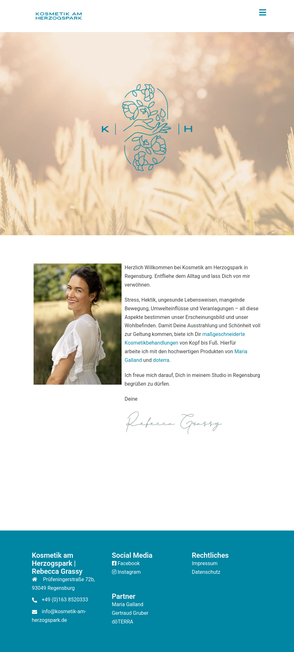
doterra (161, 360)
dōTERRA (122, 622)
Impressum (205, 563)
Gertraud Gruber (130, 613)
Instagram (128, 572)
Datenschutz (206, 572)
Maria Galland (128, 604)
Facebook (128, 563)
